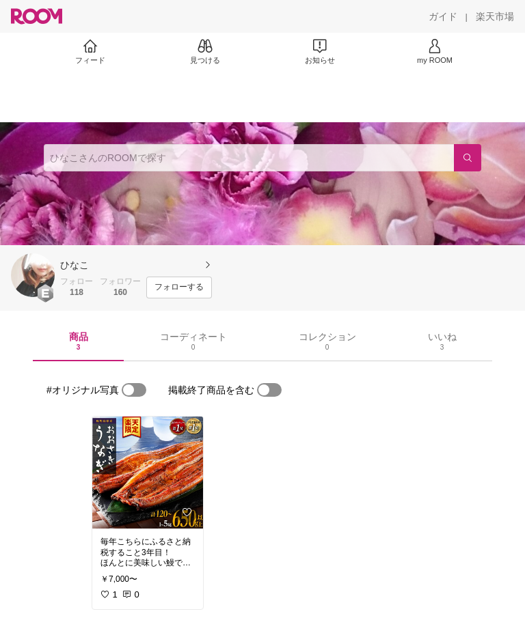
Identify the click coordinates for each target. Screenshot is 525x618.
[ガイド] (443, 16)
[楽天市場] (495, 16)
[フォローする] (179, 287)
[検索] (467, 157)
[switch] (134, 390)
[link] (147, 473)
